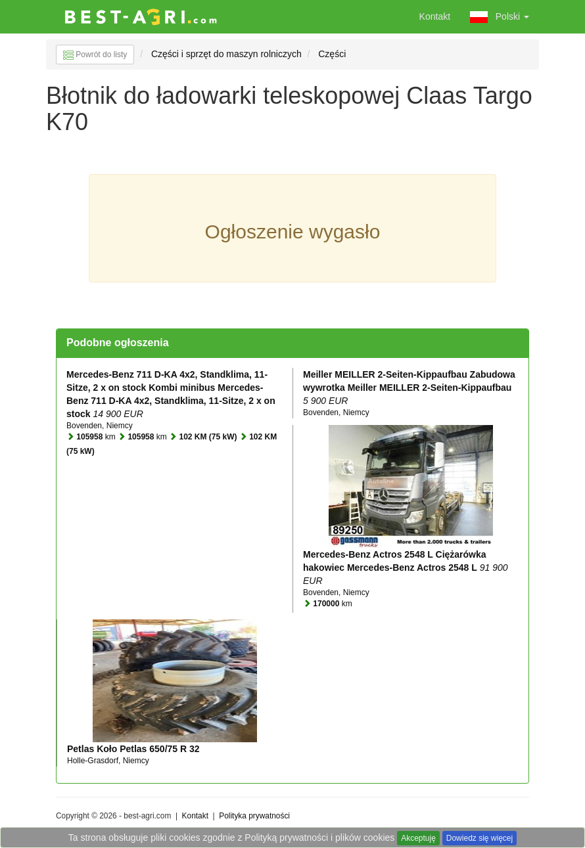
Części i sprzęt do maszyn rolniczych (226, 54)
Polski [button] (499, 17)
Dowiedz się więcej (479, 838)
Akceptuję (418, 838)
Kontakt (434, 16)
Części (332, 54)
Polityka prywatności (254, 815)
